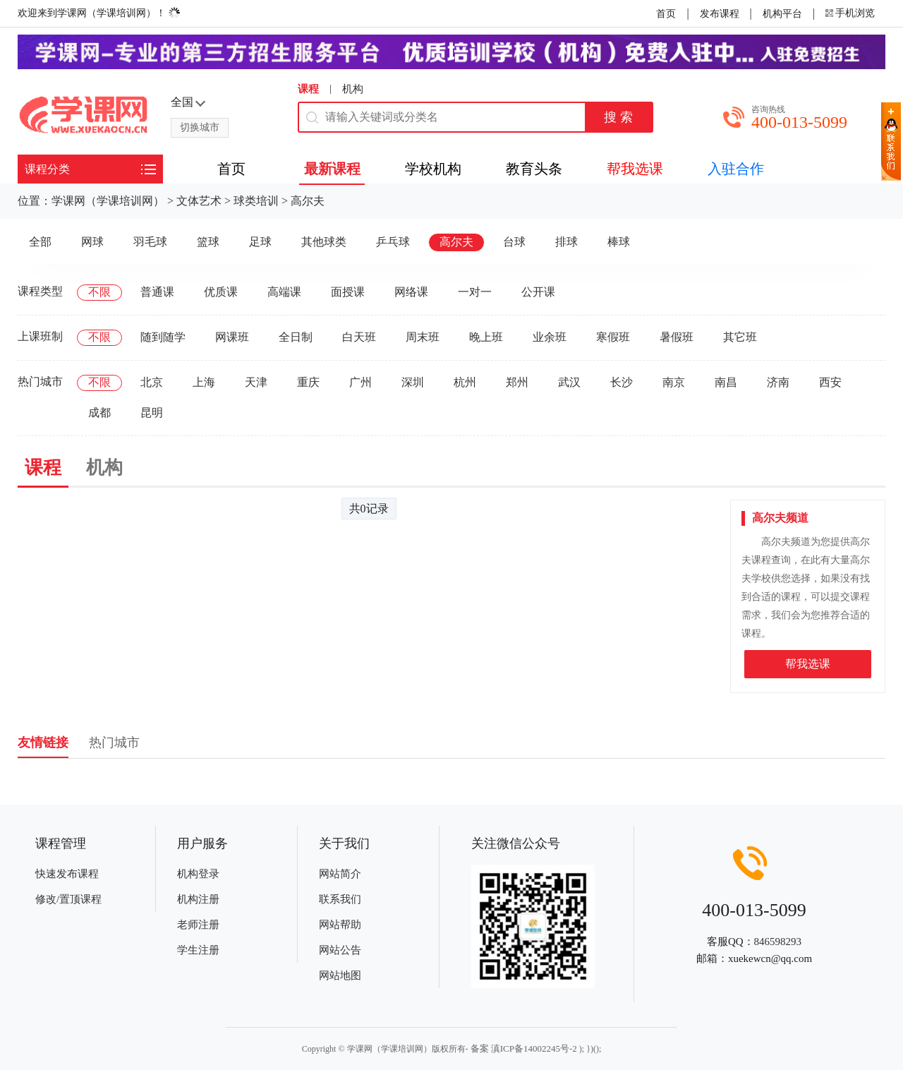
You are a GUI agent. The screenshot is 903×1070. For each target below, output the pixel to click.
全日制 (296, 337)
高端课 (284, 292)
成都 (99, 413)
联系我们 (340, 899)
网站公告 (340, 950)
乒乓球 (393, 242)
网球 (92, 242)
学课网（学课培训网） (107, 201)
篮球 (208, 242)
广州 (360, 382)
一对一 (475, 292)
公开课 (538, 292)
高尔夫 (308, 201)
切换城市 (199, 127)
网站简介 (340, 873)
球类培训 (256, 201)
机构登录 (198, 873)
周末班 (423, 337)
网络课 (411, 292)
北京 (151, 382)
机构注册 (198, 899)
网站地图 (340, 975)
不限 (99, 292)
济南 (778, 382)
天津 (256, 382)
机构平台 (782, 13)
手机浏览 (855, 13)
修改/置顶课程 (68, 899)
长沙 (621, 382)
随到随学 (163, 337)
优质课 (221, 292)
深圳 (412, 382)
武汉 (569, 382)
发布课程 (719, 13)
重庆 (308, 382)
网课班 (232, 337)
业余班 (549, 337)
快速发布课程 (67, 873)
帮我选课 (807, 664)
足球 (260, 242)
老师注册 (198, 924)
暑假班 (676, 337)
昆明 (151, 413)
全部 (40, 242)
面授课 (348, 292)
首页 (666, 13)
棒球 (618, 242)
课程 (308, 89)
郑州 (517, 382)
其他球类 (323, 242)
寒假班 (613, 337)
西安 (830, 382)
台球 (514, 242)
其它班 (740, 337)
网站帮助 (340, 924)
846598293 (778, 941)
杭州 (465, 382)
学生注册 (198, 950)
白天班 (359, 337)
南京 (673, 382)
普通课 (157, 292)
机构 (352, 89)
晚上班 (486, 337)
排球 (566, 242)
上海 (204, 382)
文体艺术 (199, 201)
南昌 (726, 382)
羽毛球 (150, 242)
